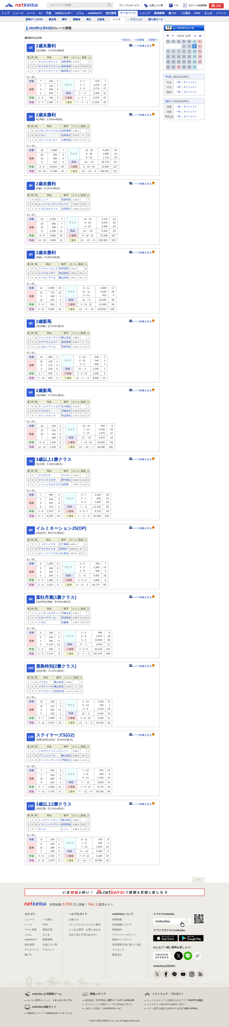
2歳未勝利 (46, 45)
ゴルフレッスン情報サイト (109, 1004)
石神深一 (64, 548)
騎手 (64, 19)
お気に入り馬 (50, 944)
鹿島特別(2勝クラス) (56, 666)
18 (199, 56)
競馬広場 (47, 929)
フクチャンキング (48, 268)
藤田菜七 (66, 70)
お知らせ (74, 919)
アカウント (49, 949)
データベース (128, 12)
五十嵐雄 (64, 544)
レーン (65, 204)
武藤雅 (65, 622)
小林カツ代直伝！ (103, 1008)
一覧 (178, 82)
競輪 (216, 5)
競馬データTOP (34, 19)
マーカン (66, 475)
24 (194, 61)
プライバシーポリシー (124, 934)
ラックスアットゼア (49, 406)
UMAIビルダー (63, 13)
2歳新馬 (43, 321)
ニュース (18, 13)
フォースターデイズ (49, 337)
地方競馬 (111, 13)
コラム (80, 13)
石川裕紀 (66, 406)
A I (40, 13)
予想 (48, 13)
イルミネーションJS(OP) (61, 528)
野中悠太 (66, 480)
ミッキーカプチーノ (49, 613)
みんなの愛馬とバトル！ (49, 1000)
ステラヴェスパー (48, 342)
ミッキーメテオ (47, 544)
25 (199, 61)
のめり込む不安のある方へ (83, 934)
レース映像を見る (140, 45)
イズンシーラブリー (49, 824)
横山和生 (59, 686)
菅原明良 (66, 199)
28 (178, 67)
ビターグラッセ (47, 617)
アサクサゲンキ (47, 548)
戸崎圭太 (66, 410)
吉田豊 (65, 484)
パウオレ (43, 682)
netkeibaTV (95, 13)
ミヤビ (42, 622)
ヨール (42, 829)
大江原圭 (64, 553)
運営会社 (117, 954)
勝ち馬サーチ (155, 19)
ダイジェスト (190, 82)
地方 (168, 101)
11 (199, 51)
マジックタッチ (47, 415)
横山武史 (64, 277)
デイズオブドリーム (49, 66)
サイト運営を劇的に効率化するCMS (172, 1008)
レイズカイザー (47, 273)
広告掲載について (122, 924)
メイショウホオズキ (49, 484)
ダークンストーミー (49, 70)
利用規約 (117, 929)
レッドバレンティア (49, 204)
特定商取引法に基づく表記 (126, 944)
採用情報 (117, 919)
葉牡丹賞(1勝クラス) (56, 597)
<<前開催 (139, 39)
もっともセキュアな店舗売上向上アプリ (175, 1000)
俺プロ (172, 13)
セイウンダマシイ (48, 61)
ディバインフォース (49, 760)
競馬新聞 (159, 13)
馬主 (88, 19)
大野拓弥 (66, 139)
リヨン (42, 135)
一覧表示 (125, 39)
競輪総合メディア (49, 1013)
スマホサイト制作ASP (167, 1004)
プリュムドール (47, 755)
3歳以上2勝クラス (54, 804)
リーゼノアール (47, 277)
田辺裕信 (64, 273)
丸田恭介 (66, 135)
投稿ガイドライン (122, 939)
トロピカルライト (48, 208)
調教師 (76, 19)
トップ (5, 13)
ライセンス (118, 949)
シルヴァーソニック (49, 750)
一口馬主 (185, 13)
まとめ (208, 13)
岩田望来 (66, 66)
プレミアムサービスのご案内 (85, 924)
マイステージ (45, 691)
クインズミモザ (47, 480)
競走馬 (52, 19)
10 (194, 51)
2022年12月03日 (41, 28)
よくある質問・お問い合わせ (85, 929)
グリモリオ (44, 475)
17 (194, 56)
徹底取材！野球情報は (109, 1000)
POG (197, 13)
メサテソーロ (45, 686)
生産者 (100, 19)
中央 (168, 76)
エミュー (43, 199)
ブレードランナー (48, 139)
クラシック (136, 19)
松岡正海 (59, 691)
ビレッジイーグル (48, 553)
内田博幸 (66, 61)
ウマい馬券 (31, 929)
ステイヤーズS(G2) (55, 735)
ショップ (145, 13)
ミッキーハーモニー (49, 820)
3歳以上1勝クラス (54, 459)
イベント (221, 13)
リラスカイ (44, 410)
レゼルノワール (47, 346)
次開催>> (153, 39)
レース (31, 13)
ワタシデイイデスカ (49, 130)
